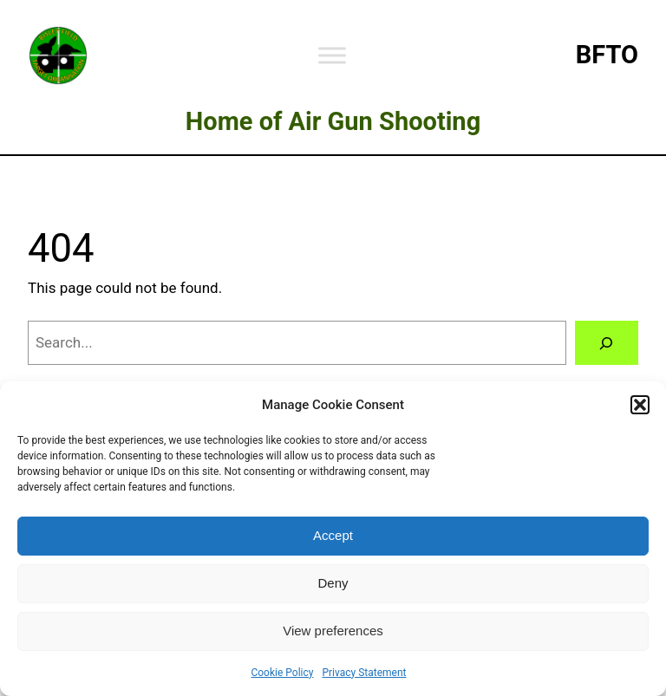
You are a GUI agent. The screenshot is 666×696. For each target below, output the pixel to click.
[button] (640, 404)
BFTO (607, 54)
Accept (333, 535)
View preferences (333, 630)
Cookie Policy (282, 673)
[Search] (606, 343)
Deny (332, 583)
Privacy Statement (364, 673)
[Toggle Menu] (332, 55)
